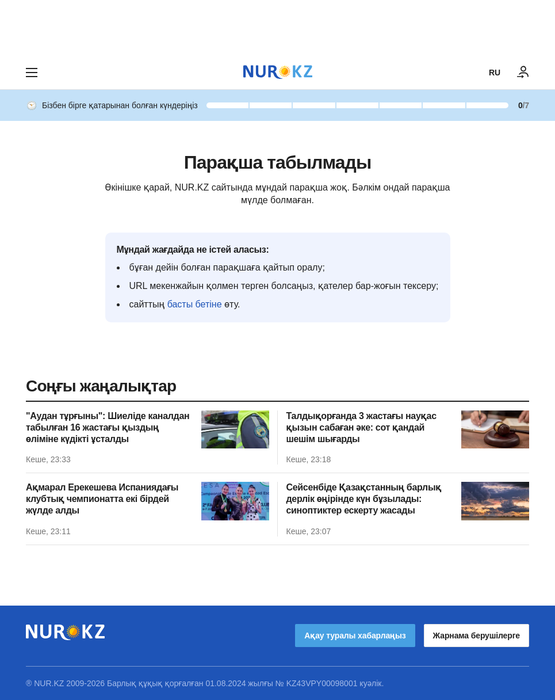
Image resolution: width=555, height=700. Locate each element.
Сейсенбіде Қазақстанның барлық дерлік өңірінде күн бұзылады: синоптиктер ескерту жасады (364, 498)
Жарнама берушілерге (476, 635)
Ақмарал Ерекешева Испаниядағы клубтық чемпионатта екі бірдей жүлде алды (102, 498)
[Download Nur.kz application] (277, 27)
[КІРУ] (523, 72)
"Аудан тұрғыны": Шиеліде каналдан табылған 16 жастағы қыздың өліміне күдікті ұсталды (107, 427)
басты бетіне (194, 304)
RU (494, 72)
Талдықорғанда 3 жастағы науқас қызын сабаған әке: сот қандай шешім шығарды (361, 427)
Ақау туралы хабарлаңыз (354, 635)
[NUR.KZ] (277, 72)
